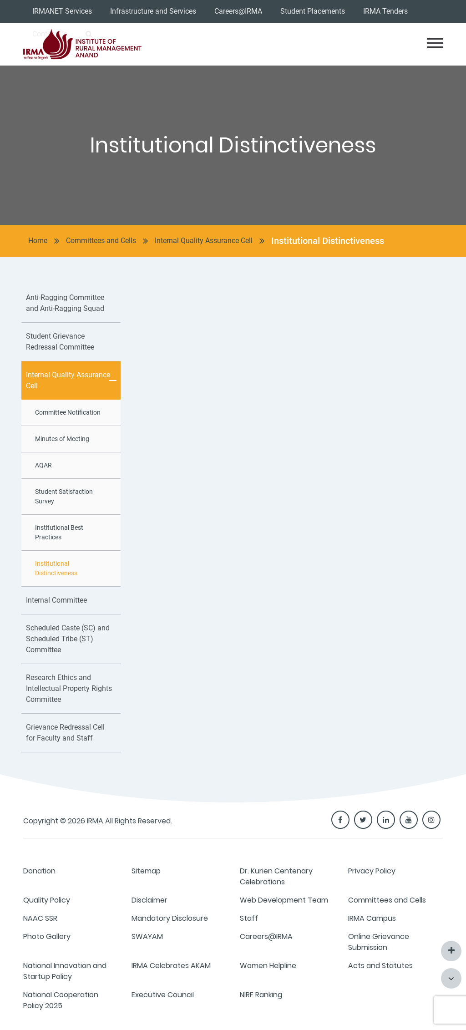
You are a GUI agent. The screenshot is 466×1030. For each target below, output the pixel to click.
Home (37, 240)
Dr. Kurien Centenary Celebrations (276, 876)
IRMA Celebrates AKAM (171, 965)
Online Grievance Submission (378, 942)
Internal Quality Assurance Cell (204, 240)
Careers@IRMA (238, 11)
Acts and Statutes (380, 965)
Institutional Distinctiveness (327, 240)
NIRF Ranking (261, 994)
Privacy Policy (371, 871)
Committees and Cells (101, 240)
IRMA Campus (372, 918)
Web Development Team (284, 900)
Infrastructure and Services (153, 11)
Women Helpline (268, 965)
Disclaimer (149, 900)
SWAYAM (147, 936)
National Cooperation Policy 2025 (60, 1000)
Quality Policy (46, 900)
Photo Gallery (47, 936)
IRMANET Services (62, 11)
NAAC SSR (40, 918)
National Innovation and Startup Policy (64, 971)
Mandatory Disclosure (170, 918)
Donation (39, 871)
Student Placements (312, 11)
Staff (249, 918)
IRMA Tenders (385, 11)
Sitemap (146, 871)
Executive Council (163, 994)
